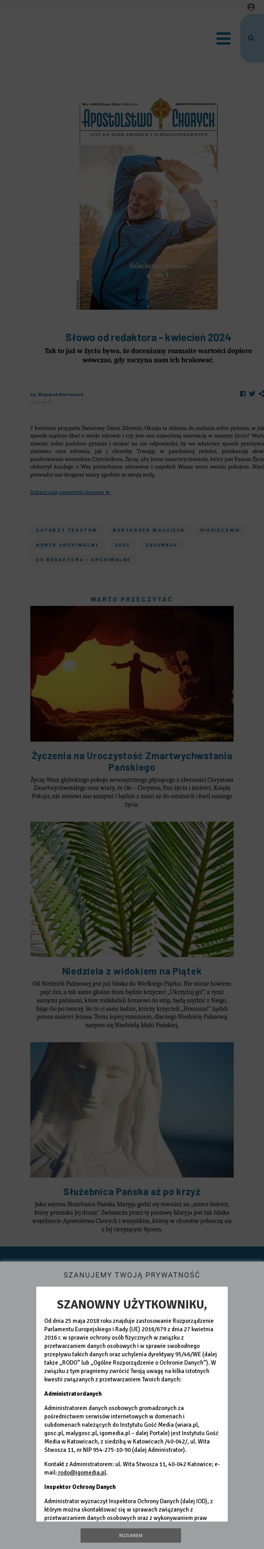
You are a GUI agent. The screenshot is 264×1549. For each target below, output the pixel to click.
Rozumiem (131, 1535)
